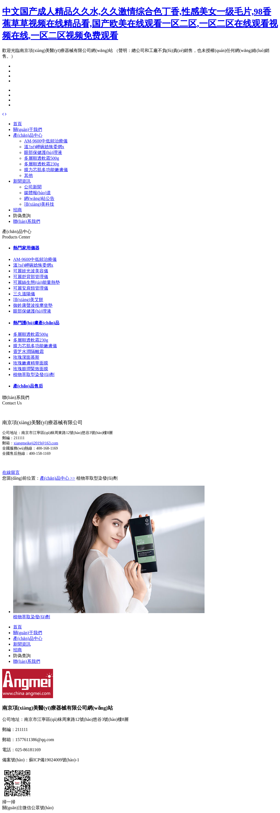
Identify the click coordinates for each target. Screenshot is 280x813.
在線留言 (11, 472)
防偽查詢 (22, 215)
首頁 (17, 123)
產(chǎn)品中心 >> (57, 478)
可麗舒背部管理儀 (30, 276)
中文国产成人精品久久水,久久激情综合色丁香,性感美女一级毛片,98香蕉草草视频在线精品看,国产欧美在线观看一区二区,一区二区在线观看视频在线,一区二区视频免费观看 (140, 23)
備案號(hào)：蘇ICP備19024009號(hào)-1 (40, 759)
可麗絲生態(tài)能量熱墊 (36, 282)
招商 (17, 210)
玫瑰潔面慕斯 (26, 357)
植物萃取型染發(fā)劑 (33, 374)
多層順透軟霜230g (41, 164)
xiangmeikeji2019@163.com (36, 443)
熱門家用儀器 (26, 248)
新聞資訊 (22, 181)
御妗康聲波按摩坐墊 (32, 305)
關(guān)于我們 (27, 129)
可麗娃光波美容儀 (30, 271)
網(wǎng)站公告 (39, 198)
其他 (28, 175)
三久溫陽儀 (24, 294)
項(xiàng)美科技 (39, 204)
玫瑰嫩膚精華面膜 (30, 363)
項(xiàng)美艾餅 (28, 299)
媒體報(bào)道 (37, 192)
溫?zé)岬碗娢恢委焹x (44, 146)
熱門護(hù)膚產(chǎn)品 (36, 322)
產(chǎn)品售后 (28, 386)
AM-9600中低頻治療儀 (46, 141)
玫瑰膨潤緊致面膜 (30, 368)
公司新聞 (33, 187)
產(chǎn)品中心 (27, 135)
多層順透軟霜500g (41, 158)
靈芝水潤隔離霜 (28, 351)
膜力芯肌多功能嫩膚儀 (46, 169)
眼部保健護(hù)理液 (43, 152)
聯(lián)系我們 (26, 221)
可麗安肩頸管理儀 (30, 288)
